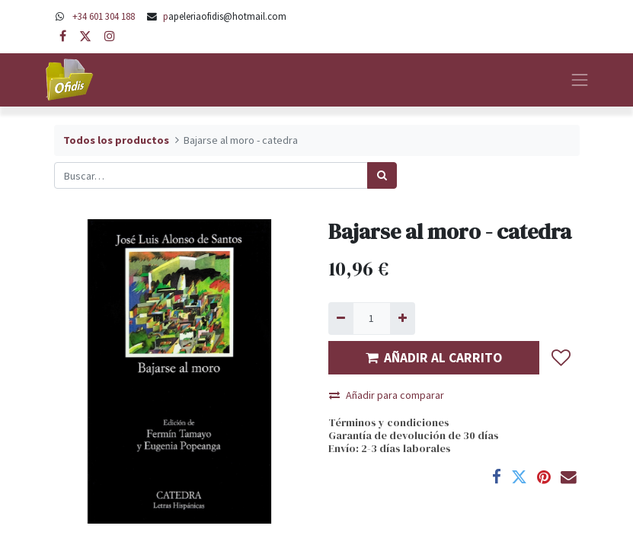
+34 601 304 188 (103, 16)
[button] (561, 357)
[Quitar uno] (340, 318)
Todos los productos (116, 140)
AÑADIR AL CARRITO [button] (434, 357)
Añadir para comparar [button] (386, 395)
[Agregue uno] (402, 318)
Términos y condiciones (388, 422)
